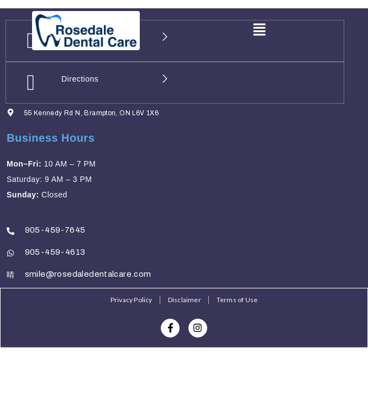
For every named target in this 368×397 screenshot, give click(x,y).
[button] (259, 30)
